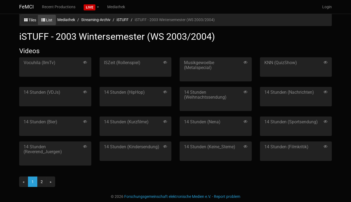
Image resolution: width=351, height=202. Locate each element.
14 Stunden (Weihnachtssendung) (205, 95)
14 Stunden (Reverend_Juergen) (43, 149)
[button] (91, 7)
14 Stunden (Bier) (40, 121)
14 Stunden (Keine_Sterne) (209, 146)
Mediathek (116, 7)
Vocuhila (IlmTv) (39, 62)
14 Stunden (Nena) (202, 121)
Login (327, 7)
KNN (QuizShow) (280, 62)
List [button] (46, 20)
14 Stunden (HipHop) (124, 92)
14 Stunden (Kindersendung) (131, 146)
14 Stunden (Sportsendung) (291, 121)
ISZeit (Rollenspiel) (122, 62)
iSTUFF (123, 20)
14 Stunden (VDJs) (42, 92)
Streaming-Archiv (96, 20)
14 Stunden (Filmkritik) (286, 146)
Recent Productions (58, 7)
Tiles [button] (30, 20)
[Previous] (23, 182)
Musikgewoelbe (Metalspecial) (199, 65)
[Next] (50, 182)
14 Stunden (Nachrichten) (289, 92)
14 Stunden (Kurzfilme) (126, 121)
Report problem (227, 196)
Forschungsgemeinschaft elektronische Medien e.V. (167, 196)
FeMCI (26, 7)
